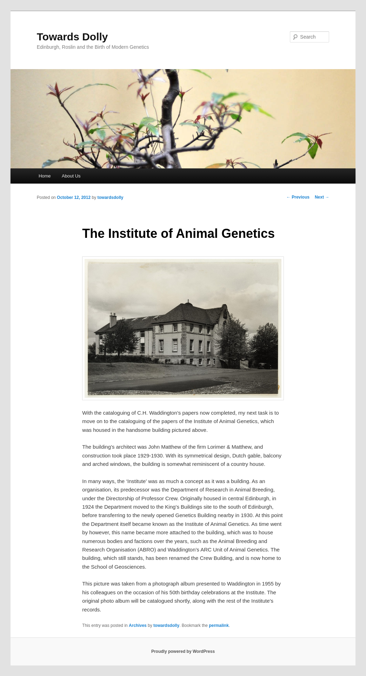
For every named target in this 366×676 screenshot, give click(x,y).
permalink (219, 625)
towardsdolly (111, 197)
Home (45, 176)
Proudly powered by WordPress (183, 651)
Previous (298, 197)
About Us (71, 176)
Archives (138, 625)
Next (322, 197)
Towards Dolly (72, 36)
